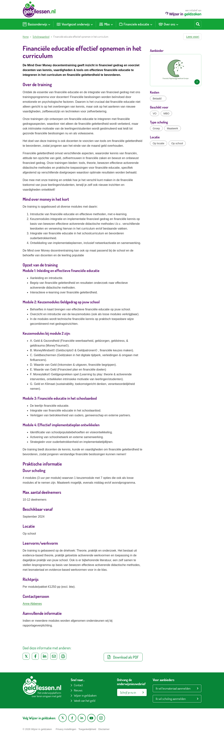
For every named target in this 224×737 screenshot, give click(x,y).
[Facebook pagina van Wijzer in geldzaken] (72, 718)
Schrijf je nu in (128, 692)
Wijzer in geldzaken (85, 695)
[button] (192, 36)
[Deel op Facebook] (35, 656)
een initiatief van (183, 12)
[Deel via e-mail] (53, 656)
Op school (177, 143)
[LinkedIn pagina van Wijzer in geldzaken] (82, 718)
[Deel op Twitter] (26, 656)
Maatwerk (172, 128)
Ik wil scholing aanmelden (171, 699)
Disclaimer (104, 729)
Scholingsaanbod (41, 36)
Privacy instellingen (66, 729)
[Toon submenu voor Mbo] (111, 24)
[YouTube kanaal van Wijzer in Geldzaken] (91, 718)
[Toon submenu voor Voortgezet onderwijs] (91, 24)
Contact (78, 685)
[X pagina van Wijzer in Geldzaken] (63, 718)
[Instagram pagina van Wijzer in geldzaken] (101, 718)
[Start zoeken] (197, 24)
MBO (166, 113)
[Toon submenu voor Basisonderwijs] (49, 24)
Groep (156, 128)
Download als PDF (123, 657)
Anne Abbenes (32, 603)
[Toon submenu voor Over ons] (177, 24)
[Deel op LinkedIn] (44, 656)
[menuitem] (36, 24)
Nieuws (78, 690)
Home (26, 36)
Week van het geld (84, 700)
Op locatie (158, 143)
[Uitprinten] (63, 656)
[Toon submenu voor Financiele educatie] (151, 24)
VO (154, 113)
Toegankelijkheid (87, 729)
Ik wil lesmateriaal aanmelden (173, 688)
